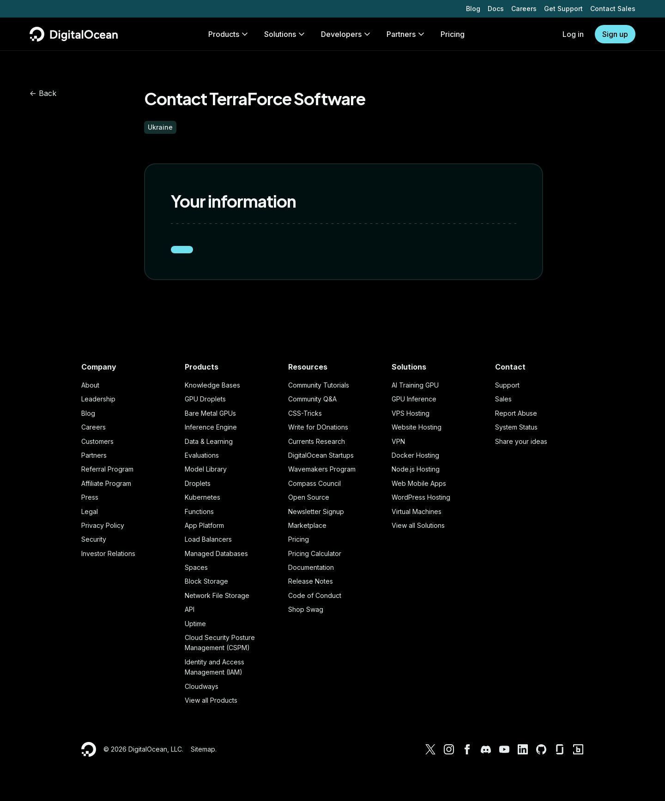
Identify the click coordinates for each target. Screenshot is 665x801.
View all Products (211, 700)
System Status (516, 427)
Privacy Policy (102, 525)
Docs (496, 8)
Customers (97, 441)
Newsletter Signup (316, 511)
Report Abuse (516, 413)
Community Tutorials (318, 385)
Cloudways (201, 686)
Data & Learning (209, 441)
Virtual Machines (416, 511)
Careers (524, 8)
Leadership (98, 399)
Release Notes (310, 581)
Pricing (298, 539)
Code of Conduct (314, 595)
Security (93, 539)
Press (89, 497)
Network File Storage (217, 595)
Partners (94, 455)
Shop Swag (305, 609)
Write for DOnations (318, 427)
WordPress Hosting (421, 497)
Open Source (308, 497)
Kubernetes (202, 497)
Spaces (196, 567)
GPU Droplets (205, 399)
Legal (89, 511)
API (189, 609)
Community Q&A (312, 399)
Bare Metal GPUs (210, 413)
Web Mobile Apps (419, 483)
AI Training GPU (415, 385)
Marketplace (307, 525)
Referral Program (107, 469)
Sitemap (203, 749)
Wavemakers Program (322, 469)
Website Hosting (416, 427)
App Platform (204, 525)
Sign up (615, 34)
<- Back (43, 93)
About (90, 385)
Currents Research (316, 441)
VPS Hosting (410, 413)
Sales (503, 399)
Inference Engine (211, 427)
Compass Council (314, 483)
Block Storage (206, 581)
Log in (573, 34)
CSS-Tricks (305, 413)
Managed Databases (216, 553)
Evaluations (202, 455)
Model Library (206, 469)
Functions (199, 511)
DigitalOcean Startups (321, 455)
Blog (473, 8)
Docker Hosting (415, 455)
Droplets (198, 483)
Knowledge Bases (212, 385)
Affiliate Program (106, 483)
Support (507, 385)
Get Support (563, 8)
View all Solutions (418, 525)
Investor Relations (108, 553)
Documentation (311, 567)
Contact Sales (612, 8)
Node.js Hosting (416, 469)
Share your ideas (521, 441)
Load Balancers (208, 539)
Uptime (195, 624)
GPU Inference (414, 399)
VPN (398, 441)
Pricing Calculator (314, 553)
